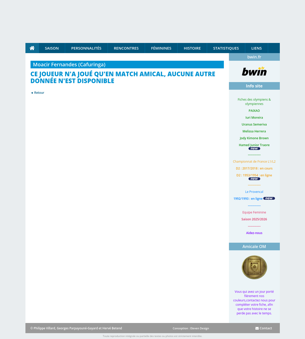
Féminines (161, 48)
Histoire (192, 48)
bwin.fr (254, 57)
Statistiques (226, 48)
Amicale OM (254, 246)
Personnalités (86, 48)
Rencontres (126, 48)
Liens (256, 48)
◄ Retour (37, 92)
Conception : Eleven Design (191, 328)
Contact (263, 328)
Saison (52, 48)
